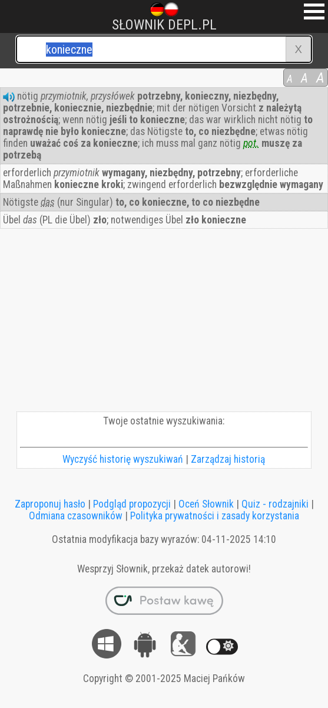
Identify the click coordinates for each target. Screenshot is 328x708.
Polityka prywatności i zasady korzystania (214, 516)
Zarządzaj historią (228, 459)
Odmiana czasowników (75, 516)
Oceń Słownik (206, 504)
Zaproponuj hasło (50, 504)
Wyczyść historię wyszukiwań (122, 459)
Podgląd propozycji (132, 504)
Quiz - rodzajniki (275, 504)
